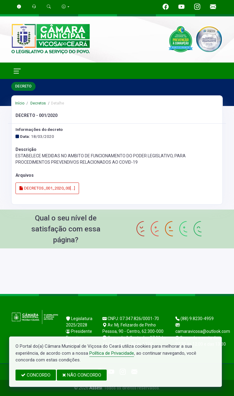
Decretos (37, 103)
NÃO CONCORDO (81, 375)
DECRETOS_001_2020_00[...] (47, 188)
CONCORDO (35, 375)
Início (19, 103)
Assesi (95, 387)
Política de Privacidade (111, 353)
